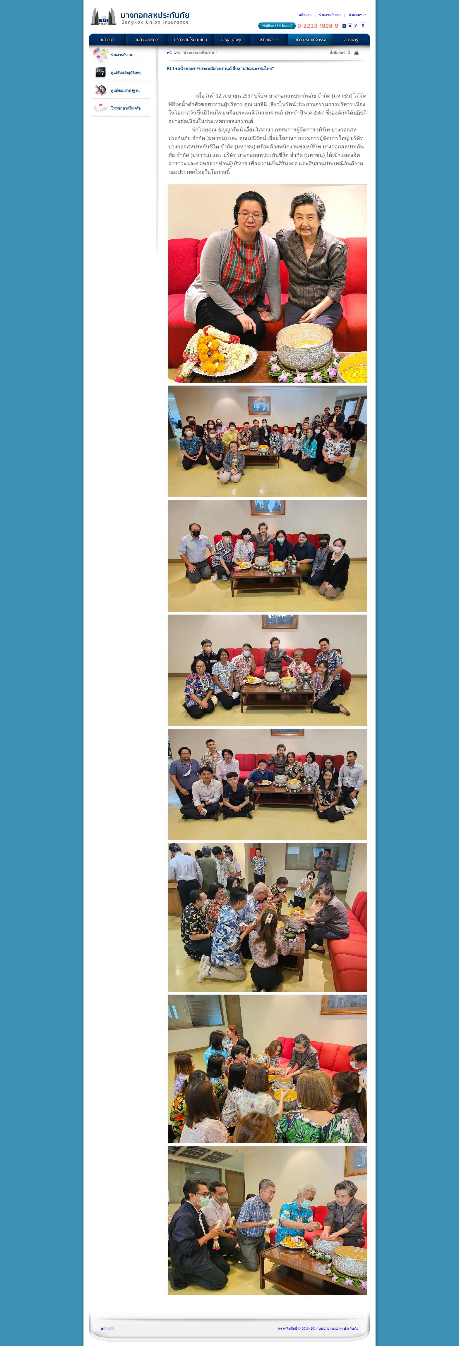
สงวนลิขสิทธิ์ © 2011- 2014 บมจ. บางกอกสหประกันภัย (318, 1328)
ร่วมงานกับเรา (330, 15)
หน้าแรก (305, 15)
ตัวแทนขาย (357, 15)
